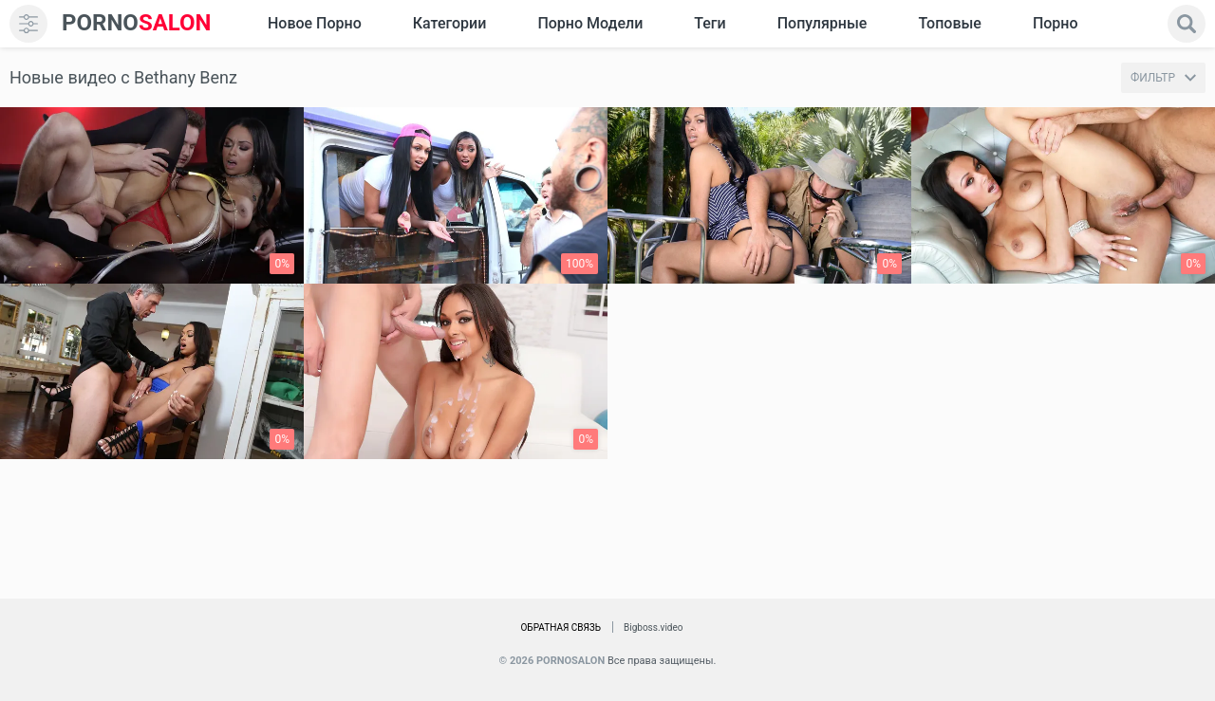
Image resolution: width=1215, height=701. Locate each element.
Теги (709, 23)
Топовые (949, 23)
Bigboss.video (653, 627)
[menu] (28, 24)
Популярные (822, 23)
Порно (1055, 23)
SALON (137, 23)
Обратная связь (560, 627)
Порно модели (590, 23)
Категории (450, 23)
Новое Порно (315, 23)
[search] (1187, 24)
